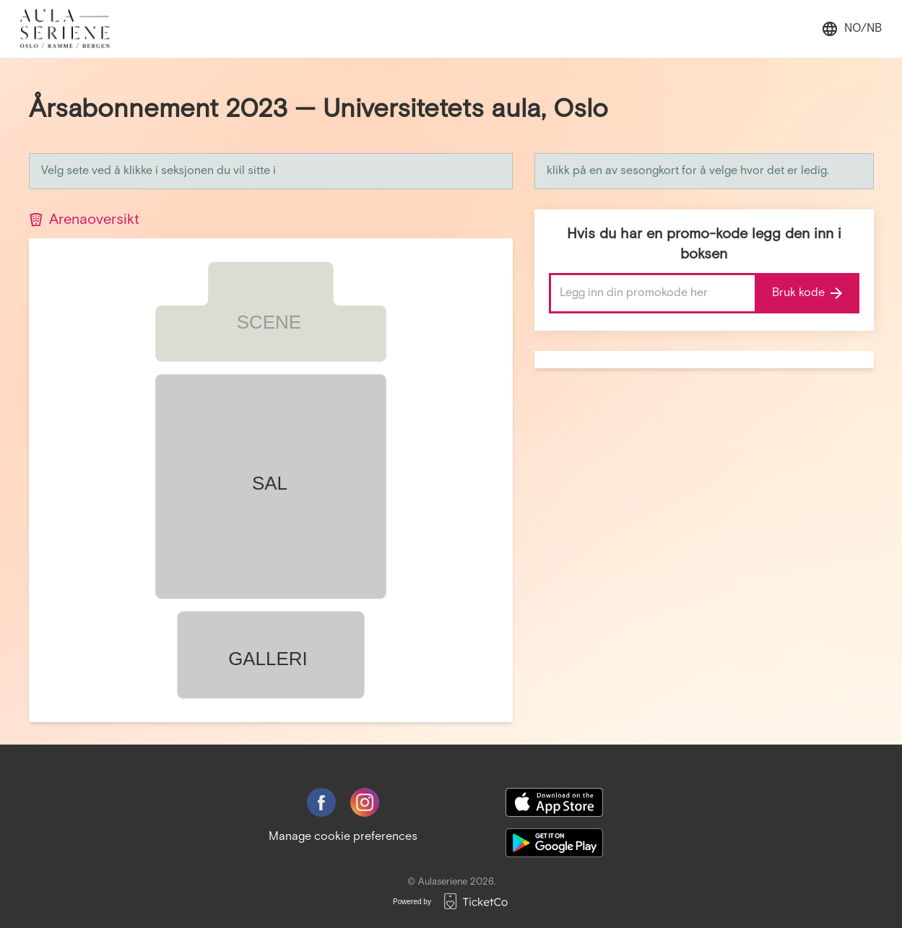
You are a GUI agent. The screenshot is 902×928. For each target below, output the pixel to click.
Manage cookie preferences (343, 836)
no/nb (851, 29)
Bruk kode (807, 292)
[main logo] (72, 29)
